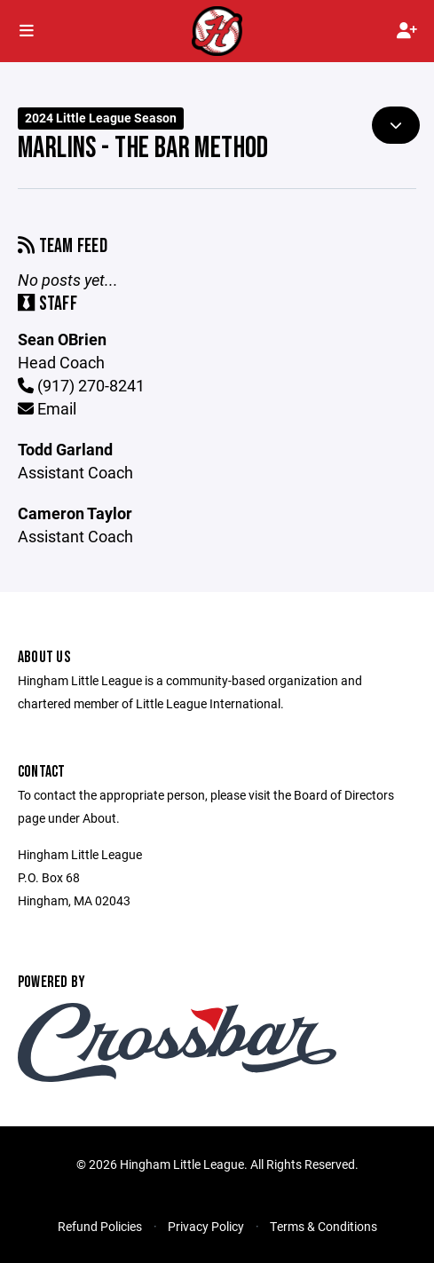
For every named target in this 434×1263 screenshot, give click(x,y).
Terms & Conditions (323, 1226)
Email (47, 408)
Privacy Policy (206, 1226)
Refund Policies (100, 1226)
